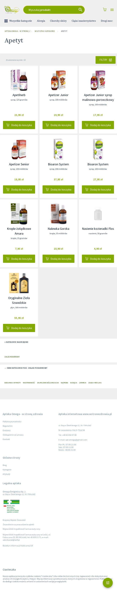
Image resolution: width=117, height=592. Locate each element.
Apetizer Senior (19, 164)
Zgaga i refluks (94, 383)
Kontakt (6, 439)
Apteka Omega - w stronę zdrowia (16, 31)
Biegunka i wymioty (12, 383)
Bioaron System (58, 164)
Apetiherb (19, 95)
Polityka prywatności (12, 421)
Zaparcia (82, 383)
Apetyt (64, 31)
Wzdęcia (73, 383)
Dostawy (7, 430)
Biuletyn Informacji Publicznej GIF (18, 545)
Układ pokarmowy (12, 357)
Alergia (41, 21)
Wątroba (64, 383)
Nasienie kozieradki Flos (98, 229)
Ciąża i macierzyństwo (83, 21)
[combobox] (54, 10)
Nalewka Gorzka (58, 229)
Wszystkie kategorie (18, 21)
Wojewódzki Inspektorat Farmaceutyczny (21, 529)
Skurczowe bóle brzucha (48, 383)
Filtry (106, 60)
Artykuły (6, 474)
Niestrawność (29, 383)
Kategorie (7, 469)
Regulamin (8, 426)
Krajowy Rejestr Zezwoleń (14, 520)
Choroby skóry (58, 21)
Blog (5, 465)
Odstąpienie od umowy (13, 434)
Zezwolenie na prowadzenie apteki (18, 524)
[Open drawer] (112, 10)
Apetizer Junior (58, 95)
